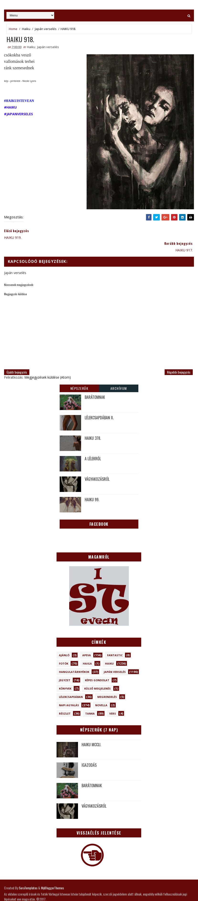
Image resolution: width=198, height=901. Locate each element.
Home (13, 29)
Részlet (65, 701)
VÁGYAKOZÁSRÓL (97, 466)
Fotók (63, 651)
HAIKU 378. (93, 425)
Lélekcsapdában (71, 684)
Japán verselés (46, 29)
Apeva (86, 643)
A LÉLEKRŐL (93, 446)
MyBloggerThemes (52, 875)
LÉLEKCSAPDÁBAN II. (99, 405)
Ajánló (64, 643)
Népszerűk (79, 375)
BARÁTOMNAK (95, 384)
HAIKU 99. (92, 487)
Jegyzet (64, 668)
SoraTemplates (28, 875)
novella (101, 693)
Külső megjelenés (97, 676)
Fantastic (115, 643)
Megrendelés (107, 684)
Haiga (87, 651)
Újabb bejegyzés (16, 359)
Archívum (118, 375)
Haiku (26, 29)
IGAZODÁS (89, 752)
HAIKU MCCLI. (91, 732)
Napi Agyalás (69, 693)
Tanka (90, 701)
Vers (112, 701)
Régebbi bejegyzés (178, 359)
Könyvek (65, 676)
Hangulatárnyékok (74, 659)
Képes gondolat (97, 668)
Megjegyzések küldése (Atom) (47, 365)
